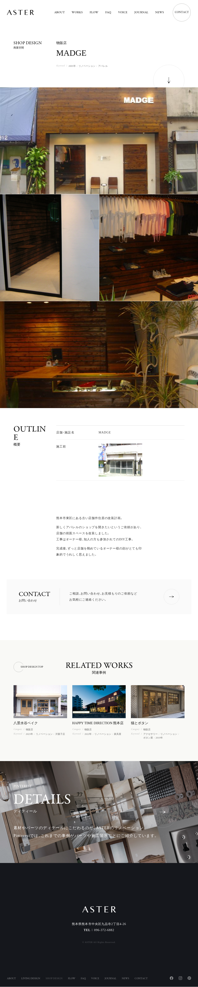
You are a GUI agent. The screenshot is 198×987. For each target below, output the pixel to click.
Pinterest (189, 978)
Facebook (171, 978)
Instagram (180, 978)
